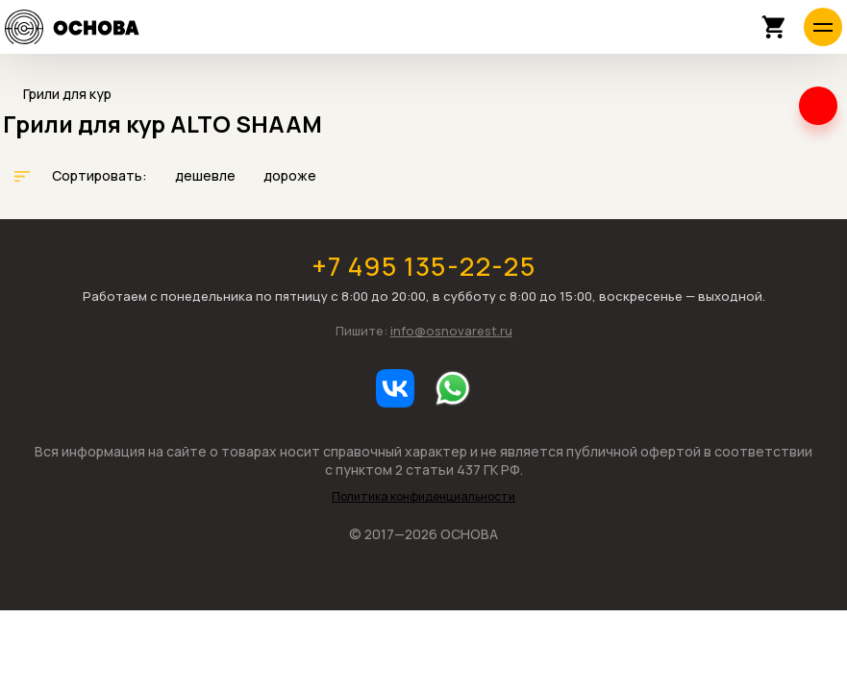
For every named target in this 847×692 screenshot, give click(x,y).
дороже (289, 175)
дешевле (206, 175)
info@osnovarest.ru (451, 330)
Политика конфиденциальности (423, 497)
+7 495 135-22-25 (423, 266)
